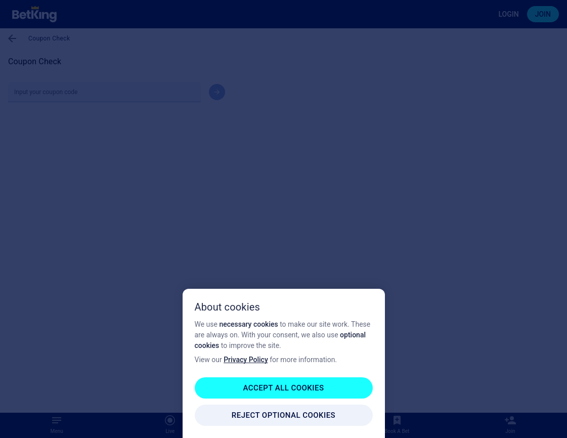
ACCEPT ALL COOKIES (283, 387)
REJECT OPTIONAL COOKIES (283, 415)
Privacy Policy (246, 360)
